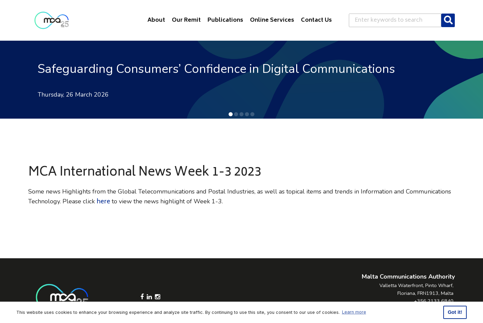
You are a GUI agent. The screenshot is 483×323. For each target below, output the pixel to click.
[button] (231, 114)
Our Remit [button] (186, 20)
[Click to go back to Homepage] (51, 20)
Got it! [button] (455, 312)
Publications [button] (225, 20)
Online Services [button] (272, 20)
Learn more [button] (354, 312)
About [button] (156, 20)
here (103, 202)
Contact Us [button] (316, 20)
